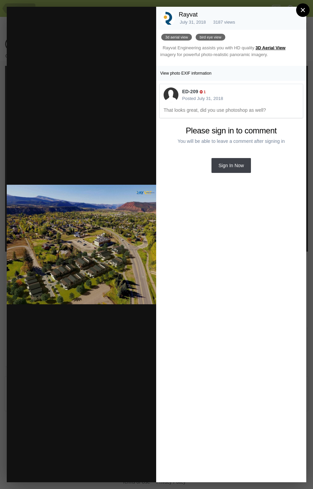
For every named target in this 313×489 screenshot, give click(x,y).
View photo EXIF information (185, 73)
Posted (202, 98)
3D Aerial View (271, 47)
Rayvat (188, 14)
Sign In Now (231, 165)
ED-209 (190, 91)
